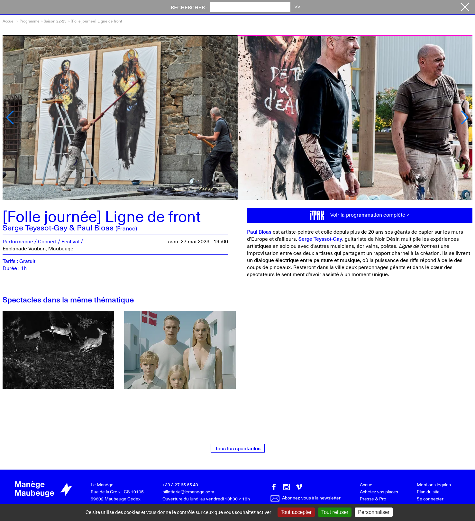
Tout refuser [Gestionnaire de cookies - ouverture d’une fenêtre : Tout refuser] (334, 512)
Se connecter (430, 498)
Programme (87, 7)
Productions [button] (304, 7)
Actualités (176, 7)
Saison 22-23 (55, 21)
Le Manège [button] (260, 7)
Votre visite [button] (218, 7)
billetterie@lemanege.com (188, 491)
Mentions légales (434, 484)
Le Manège (102, 484)
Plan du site (428, 491)
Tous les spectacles (237, 448)
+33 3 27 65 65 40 (180, 484)
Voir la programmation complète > (369, 214)
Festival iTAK (133, 7)
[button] (10, 118)
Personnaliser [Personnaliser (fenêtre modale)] (373, 512)
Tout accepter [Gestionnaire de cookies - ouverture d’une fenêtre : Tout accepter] (296, 512)
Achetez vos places (423, 8)
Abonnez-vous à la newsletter (305, 497)
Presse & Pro (373, 498)
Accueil (9, 21)
